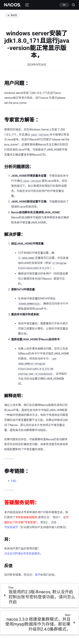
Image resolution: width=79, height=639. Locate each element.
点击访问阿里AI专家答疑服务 (22, 553)
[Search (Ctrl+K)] (72, 5)
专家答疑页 (11, 527)
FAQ (13, 481)
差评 (37, 574)
